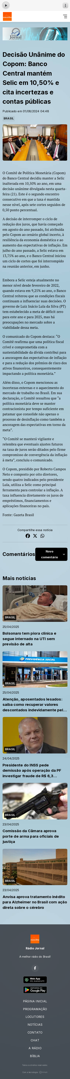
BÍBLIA (35, 1056)
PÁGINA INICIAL (35, 1001)
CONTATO (35, 1032)
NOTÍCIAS (35, 1024)
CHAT (35, 1040)
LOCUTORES (35, 1017)
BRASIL (9, 118)
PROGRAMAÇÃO (35, 1009)
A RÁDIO (35, 1048)
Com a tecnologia (35, 1072)
